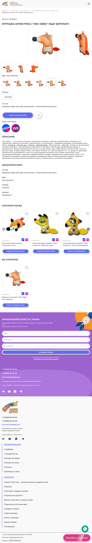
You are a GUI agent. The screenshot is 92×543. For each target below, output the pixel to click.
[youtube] (9, 391)
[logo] (46, 407)
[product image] (46, 42)
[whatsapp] (15, 391)
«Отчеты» (31, 145)
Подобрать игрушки (77, 537)
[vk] (3, 391)
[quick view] (15, 224)
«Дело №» (65, 145)
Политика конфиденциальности (12, 537)
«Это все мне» (21, 145)
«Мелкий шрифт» (42, 145)
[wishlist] (26, 213)
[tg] (20, 391)
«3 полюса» (11, 145)
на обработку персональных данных (46, 359)
